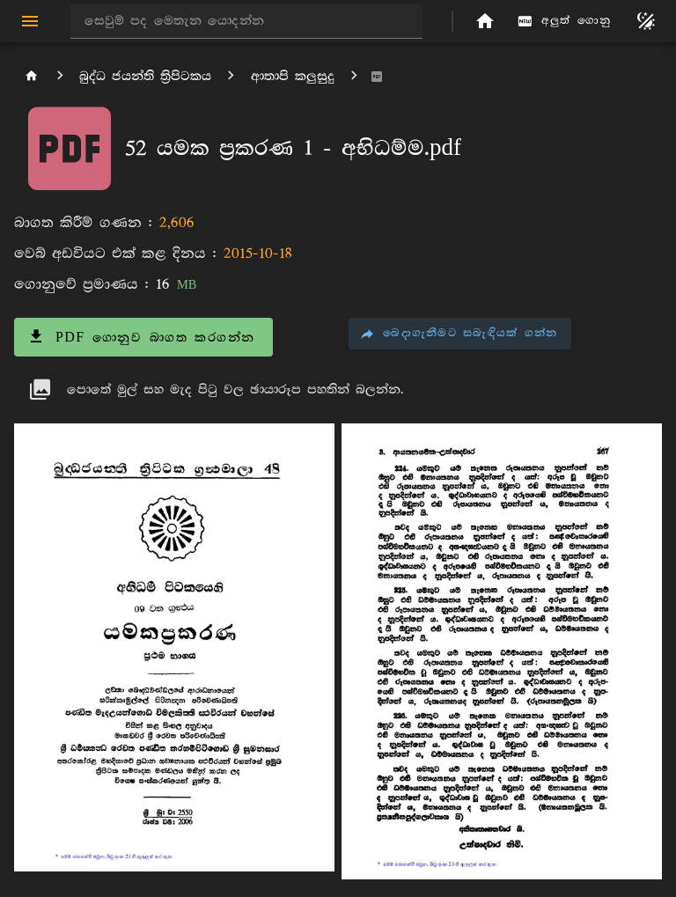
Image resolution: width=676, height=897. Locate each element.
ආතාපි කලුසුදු (292, 76)
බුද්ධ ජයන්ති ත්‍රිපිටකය (145, 76)
